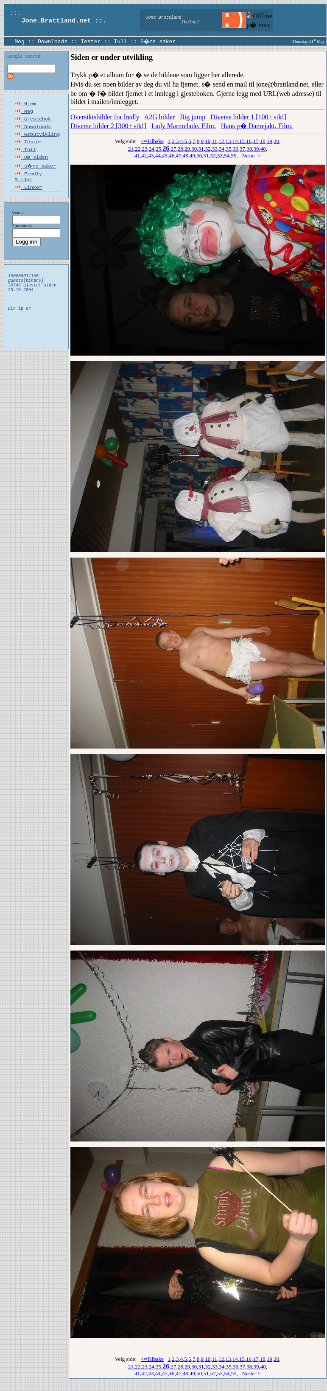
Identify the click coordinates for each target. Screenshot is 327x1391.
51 (206, 155)
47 (179, 155)
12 (221, 141)
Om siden (31, 165)
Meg (19, 41)
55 (234, 155)
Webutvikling (37, 139)
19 (269, 141)
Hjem (25, 105)
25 (158, 149)
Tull (120, 41)
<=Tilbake (152, 141)
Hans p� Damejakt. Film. (257, 125)
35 (229, 149)
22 (137, 149)
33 (215, 149)
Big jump (192, 117)
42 (144, 155)
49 (192, 155)
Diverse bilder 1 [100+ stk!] (248, 117)
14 (235, 141)
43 (151, 155)
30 (194, 149)
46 (171, 155)
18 (263, 141)
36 (235, 149)
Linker (28, 197)
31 (201, 149)
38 (249, 149)
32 (208, 149)
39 (256, 149)
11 (215, 141)
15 (242, 141)
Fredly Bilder (28, 185)
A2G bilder (159, 117)
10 (207, 141)
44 (158, 155)
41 (137, 155)
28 (180, 149)
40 (263, 149)
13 (228, 141)
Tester (91, 41)
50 (199, 155)
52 (213, 155)
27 (173, 149)
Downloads (52, 41)
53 (220, 155)
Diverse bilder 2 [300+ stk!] (108, 125)
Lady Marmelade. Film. (183, 125)
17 (256, 141)
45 (165, 155)
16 (249, 141)
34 (221, 149)
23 (145, 149)
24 (151, 149)
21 (131, 149)
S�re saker (158, 41)
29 (187, 149)
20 (276, 141)
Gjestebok (32, 122)
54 (226, 155)
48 (185, 155)
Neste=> (251, 155)
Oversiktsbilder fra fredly (105, 117)
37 (242, 149)
